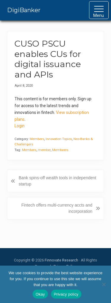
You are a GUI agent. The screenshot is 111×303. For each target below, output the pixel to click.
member (44, 150)
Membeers (60, 150)
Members (37, 139)
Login (20, 125)
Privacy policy (66, 294)
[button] (99, 10)
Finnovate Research (61, 260)
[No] (104, 284)
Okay (40, 294)
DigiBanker (24, 10)
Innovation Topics (59, 139)
